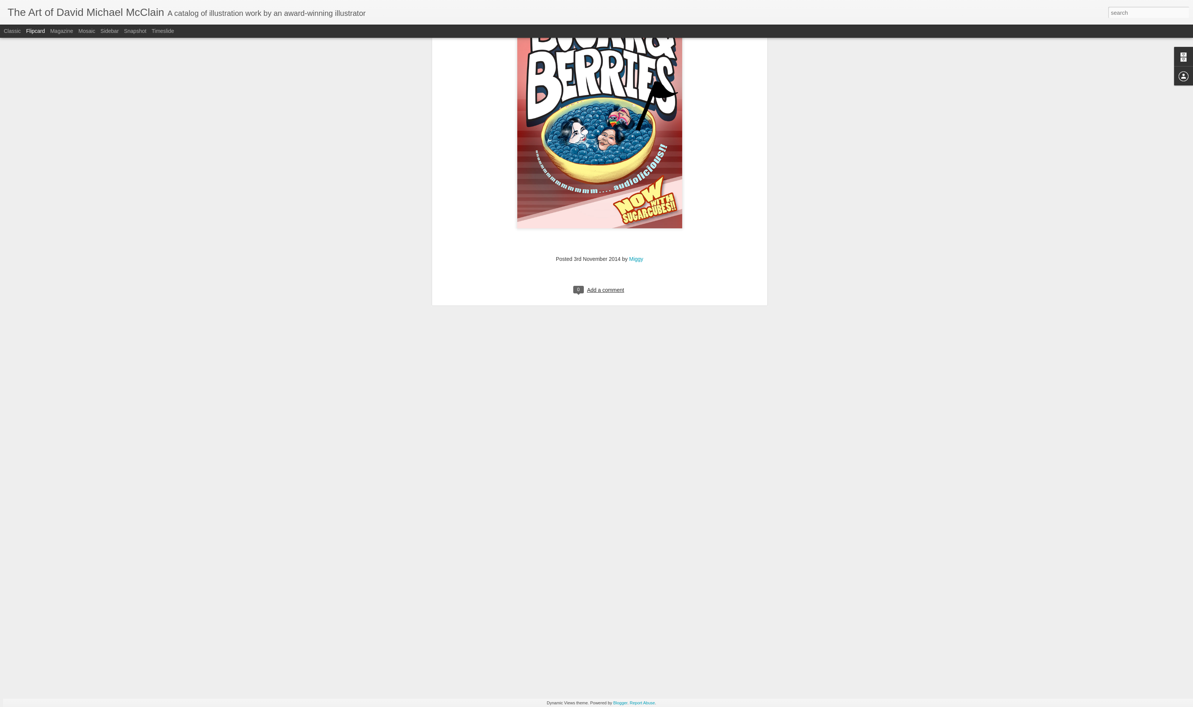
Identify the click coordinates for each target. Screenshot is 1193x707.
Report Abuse (642, 703)
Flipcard (35, 31)
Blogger (620, 703)
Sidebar (110, 31)
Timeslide (163, 31)
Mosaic (86, 31)
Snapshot (135, 31)
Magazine (61, 31)
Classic (12, 31)
